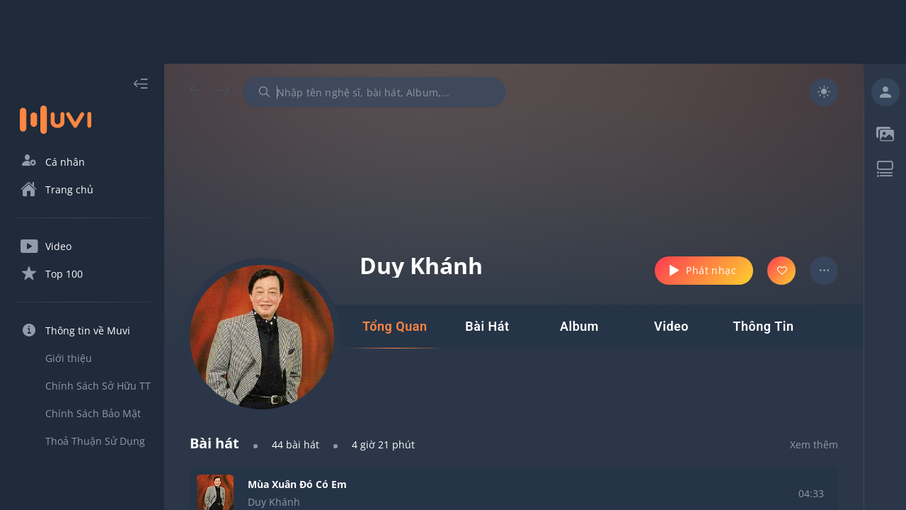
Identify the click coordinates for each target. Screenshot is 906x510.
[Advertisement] (453, 32)
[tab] (394, 326)
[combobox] (374, 92)
